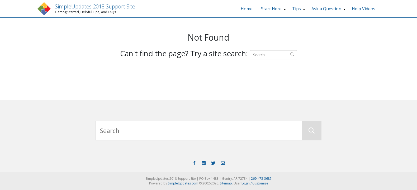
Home (247, 9)
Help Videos (363, 9)
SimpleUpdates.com (183, 183)
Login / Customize (254, 183)
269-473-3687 (261, 178)
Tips (296, 9)
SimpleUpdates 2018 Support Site (95, 6)
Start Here (271, 9)
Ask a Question (326, 9)
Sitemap (226, 183)
